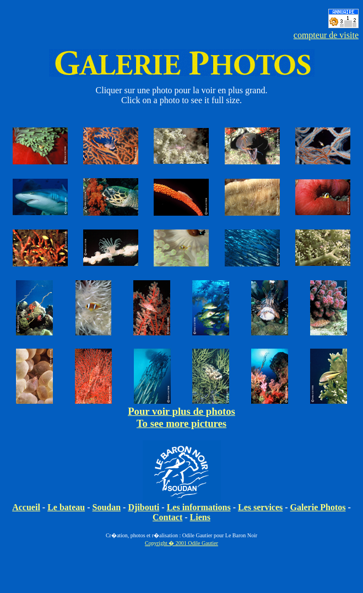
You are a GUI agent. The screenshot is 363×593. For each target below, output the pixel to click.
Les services (260, 507)
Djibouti (143, 507)
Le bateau (66, 507)
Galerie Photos (318, 507)
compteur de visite (326, 35)
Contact (167, 517)
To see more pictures (181, 423)
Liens (200, 517)
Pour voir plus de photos (181, 411)
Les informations (199, 507)
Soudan (106, 507)
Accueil (26, 507)
